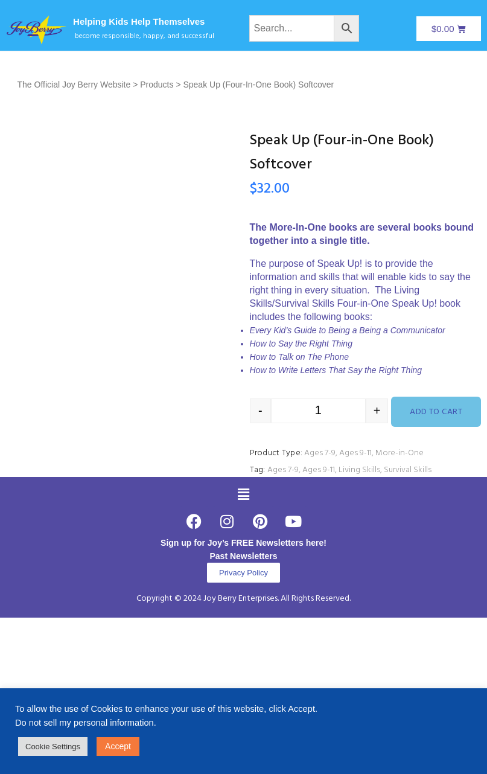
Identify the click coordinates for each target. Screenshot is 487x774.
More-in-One (399, 453)
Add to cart (436, 412)
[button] (243, 494)
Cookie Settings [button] (52, 746)
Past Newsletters (243, 556)
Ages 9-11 (355, 453)
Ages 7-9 (320, 453)
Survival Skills (407, 470)
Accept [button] (118, 746)
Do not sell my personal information (84, 723)
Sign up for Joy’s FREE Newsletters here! (243, 543)
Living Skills (359, 470)
